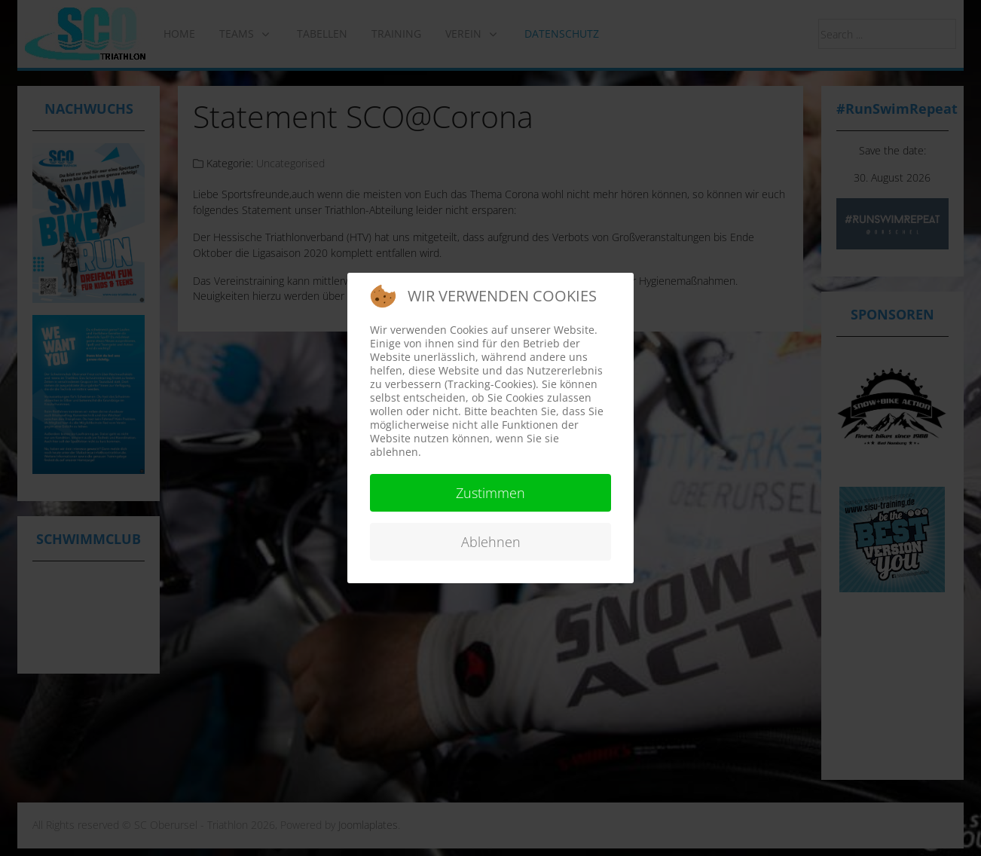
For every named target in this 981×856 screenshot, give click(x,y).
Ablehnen (491, 542)
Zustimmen (490, 493)
